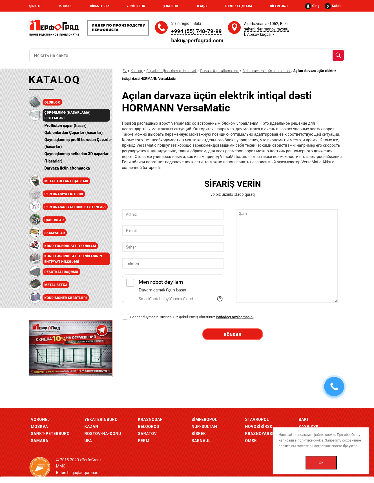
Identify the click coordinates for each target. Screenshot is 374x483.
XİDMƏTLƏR (99, 6)
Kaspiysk (309, 426)
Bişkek (199, 433)
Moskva (39, 426)
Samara (39, 440)
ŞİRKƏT (35, 6)
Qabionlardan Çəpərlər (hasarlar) (74, 132)
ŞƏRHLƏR (170, 6)
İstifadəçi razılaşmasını (234, 317)
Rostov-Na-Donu (103, 433)
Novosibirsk (259, 426)
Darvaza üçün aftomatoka (67, 168)
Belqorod (149, 426)
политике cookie (310, 440)
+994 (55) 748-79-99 (196, 31)
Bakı (303, 419)
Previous (38, 346)
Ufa (88, 440)
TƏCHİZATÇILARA (238, 6)
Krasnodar (150, 419)
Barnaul (201, 440)
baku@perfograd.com (197, 40)
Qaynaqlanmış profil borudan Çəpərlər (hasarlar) (78, 143)
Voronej (40, 419)
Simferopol (204, 419)
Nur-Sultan (204, 426)
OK (321, 463)
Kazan (91, 426)
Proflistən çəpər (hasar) (66, 125)
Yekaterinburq (101, 419)
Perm (144, 440)
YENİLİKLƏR (136, 6)
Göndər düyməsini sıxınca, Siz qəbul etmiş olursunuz (188, 317)
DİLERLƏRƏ (278, 6)
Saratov (147, 433)
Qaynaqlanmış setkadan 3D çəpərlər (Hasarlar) (77, 157)
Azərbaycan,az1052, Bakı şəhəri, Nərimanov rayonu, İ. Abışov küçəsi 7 (266, 29)
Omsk (251, 440)
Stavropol (257, 419)
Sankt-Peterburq (50, 433)
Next (102, 346)
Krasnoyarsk (260, 433)
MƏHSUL (65, 6)
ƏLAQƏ (201, 6)
